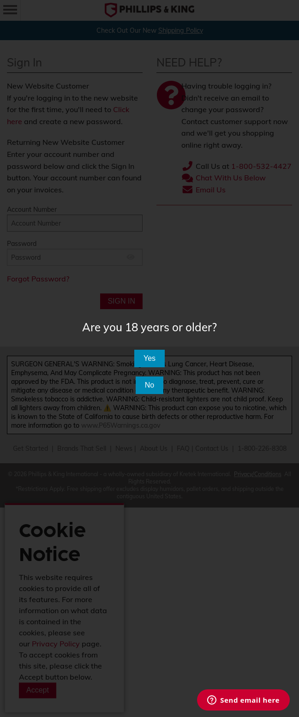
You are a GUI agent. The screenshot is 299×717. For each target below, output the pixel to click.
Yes (149, 358)
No (149, 385)
